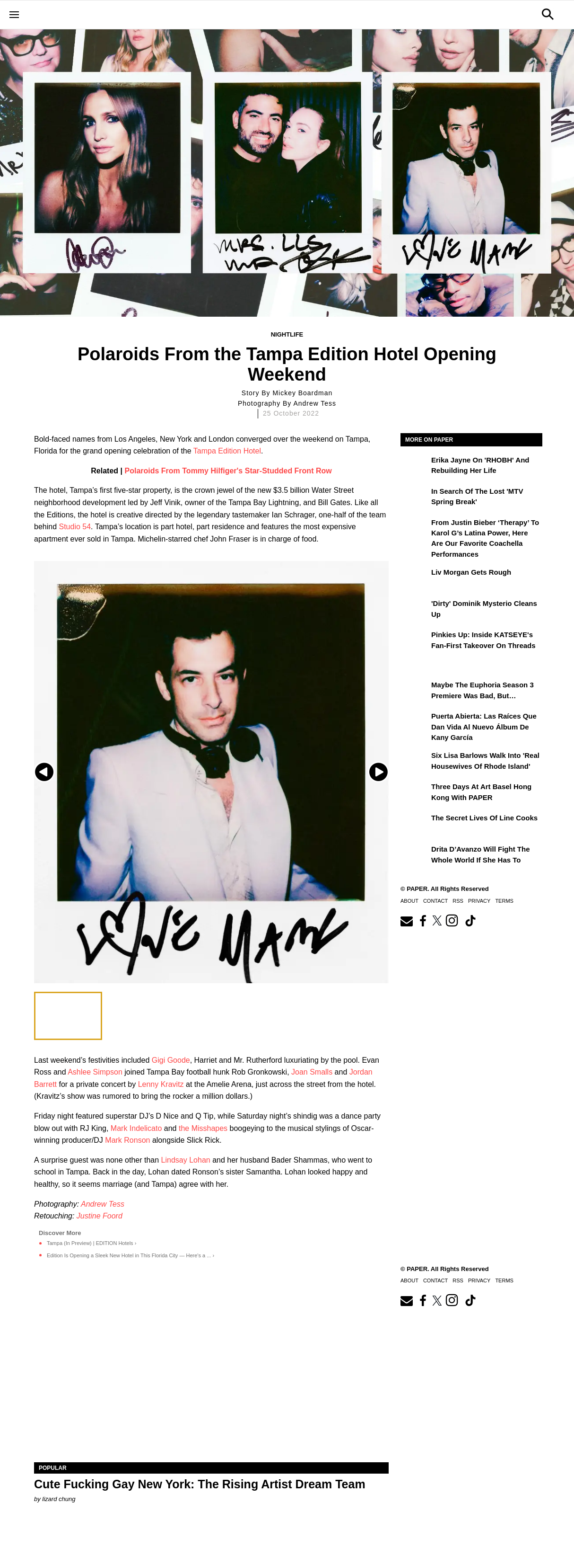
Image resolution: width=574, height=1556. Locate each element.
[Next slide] (380, 772)
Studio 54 (75, 527)
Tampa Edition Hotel (227, 451)
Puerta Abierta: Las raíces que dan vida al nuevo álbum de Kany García (484, 726)
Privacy (479, 901)
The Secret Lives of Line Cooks (484, 818)
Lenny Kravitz (161, 1084)
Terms (504, 901)
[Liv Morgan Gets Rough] (414, 579)
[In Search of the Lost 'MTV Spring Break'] (414, 498)
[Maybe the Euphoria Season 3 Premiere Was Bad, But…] (414, 691)
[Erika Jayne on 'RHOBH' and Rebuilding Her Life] (414, 467)
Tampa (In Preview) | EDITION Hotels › (91, 1243)
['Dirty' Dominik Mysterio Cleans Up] (414, 610)
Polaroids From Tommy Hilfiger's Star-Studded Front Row (227, 471)
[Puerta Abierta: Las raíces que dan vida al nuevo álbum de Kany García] (414, 723)
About (409, 901)
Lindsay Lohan (185, 1160)
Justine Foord (99, 1216)
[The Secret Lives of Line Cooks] (414, 824)
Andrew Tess (102, 1204)
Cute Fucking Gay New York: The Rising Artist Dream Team (199, 1484)
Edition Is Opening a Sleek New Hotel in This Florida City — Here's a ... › (130, 1255)
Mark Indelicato (136, 1128)
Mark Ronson (127, 1140)
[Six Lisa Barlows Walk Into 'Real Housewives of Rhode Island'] (414, 762)
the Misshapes (203, 1128)
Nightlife (287, 334)
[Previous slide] (42, 772)
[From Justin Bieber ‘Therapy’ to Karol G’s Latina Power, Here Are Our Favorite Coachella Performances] (414, 529)
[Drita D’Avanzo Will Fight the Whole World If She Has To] (414, 856)
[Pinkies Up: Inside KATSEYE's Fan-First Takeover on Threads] (414, 641)
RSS (457, 901)
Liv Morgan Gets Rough (471, 572)
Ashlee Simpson (95, 1072)
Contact (435, 901)
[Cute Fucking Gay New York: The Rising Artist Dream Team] (211, 1373)
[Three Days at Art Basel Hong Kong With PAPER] (414, 793)
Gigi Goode (171, 1060)
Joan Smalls (311, 1072)
